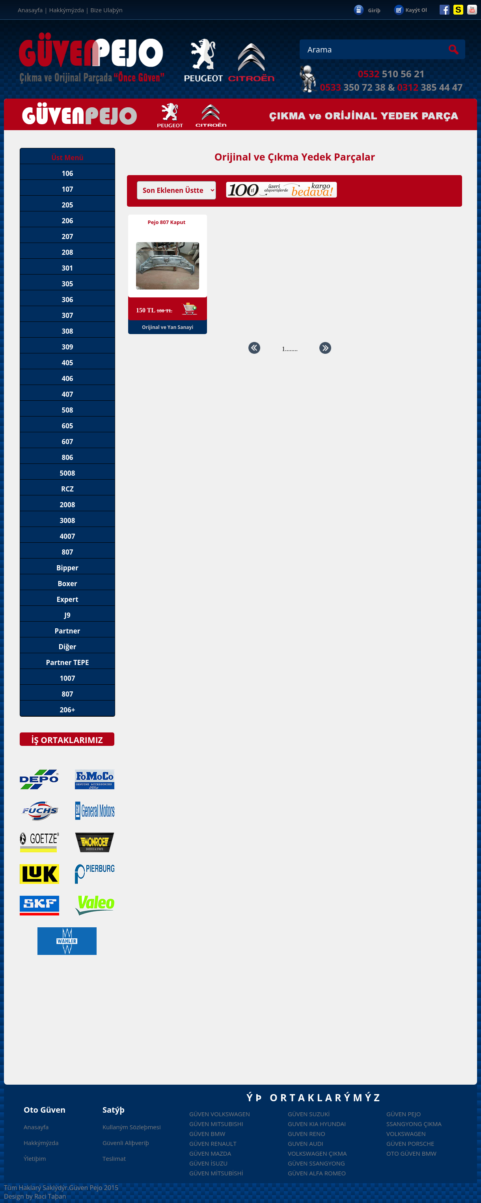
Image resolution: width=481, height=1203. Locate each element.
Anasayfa (30, 10)
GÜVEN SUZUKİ (309, 1114)
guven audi (305, 1143)
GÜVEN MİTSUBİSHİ (216, 1173)
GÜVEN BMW (207, 1134)
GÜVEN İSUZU (208, 1163)
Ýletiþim (35, 1158)
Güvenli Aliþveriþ (126, 1143)
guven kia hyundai (317, 1124)
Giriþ (374, 10)
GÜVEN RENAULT (213, 1143)
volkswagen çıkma (317, 1153)
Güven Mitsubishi (216, 1124)
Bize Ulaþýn (106, 10)
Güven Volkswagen (219, 1114)
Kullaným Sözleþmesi (132, 1127)
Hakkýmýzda (66, 10)
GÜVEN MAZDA (210, 1153)
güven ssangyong (316, 1163)
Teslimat (114, 1158)
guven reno (306, 1134)
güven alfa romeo (317, 1173)
